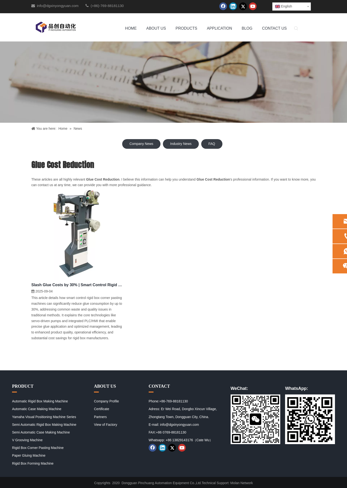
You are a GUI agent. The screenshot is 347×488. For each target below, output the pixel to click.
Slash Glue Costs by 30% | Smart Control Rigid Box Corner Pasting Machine (77, 285)
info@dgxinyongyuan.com (58, 6)
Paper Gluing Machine (29, 455)
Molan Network (241, 483)
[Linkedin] (233, 6)
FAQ (211, 144)
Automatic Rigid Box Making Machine (40, 401)
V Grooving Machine (27, 440)
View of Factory (105, 425)
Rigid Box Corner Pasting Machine (38, 448)
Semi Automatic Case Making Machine (41, 432)
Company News (141, 144)
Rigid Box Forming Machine (32, 463)
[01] (255, 419)
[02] (310, 419)
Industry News (181, 144)
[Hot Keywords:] (296, 28)
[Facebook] (223, 6)
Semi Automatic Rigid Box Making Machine (44, 425)
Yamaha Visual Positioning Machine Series (44, 417)
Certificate (101, 409)
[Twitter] (243, 6)
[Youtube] (253, 6)
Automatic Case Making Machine (36, 409)
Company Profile (106, 401)
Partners (100, 417)
